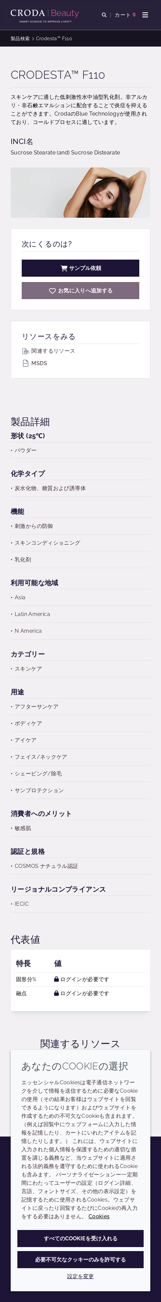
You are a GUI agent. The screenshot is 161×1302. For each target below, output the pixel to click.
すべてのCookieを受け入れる (81, 1238)
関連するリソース (48, 351)
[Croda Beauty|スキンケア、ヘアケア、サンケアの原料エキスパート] (45, 13)
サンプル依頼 (80, 268)
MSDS (34, 363)
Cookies (99, 1216)
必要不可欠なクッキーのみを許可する (80, 1259)
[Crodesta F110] (80, 290)
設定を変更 (80, 1276)
